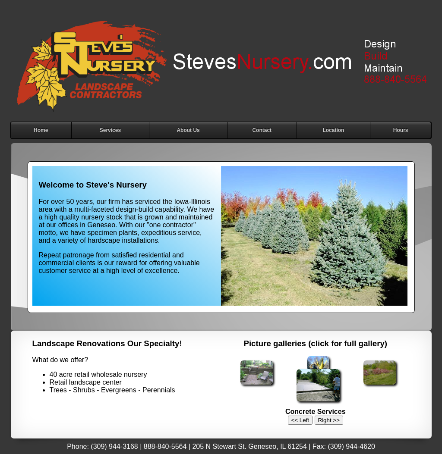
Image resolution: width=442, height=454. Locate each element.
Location (333, 130)
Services (110, 130)
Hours (400, 130)
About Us (188, 130)
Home (41, 130)
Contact (262, 130)
